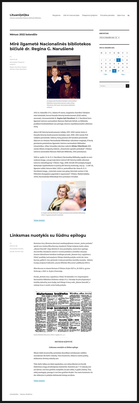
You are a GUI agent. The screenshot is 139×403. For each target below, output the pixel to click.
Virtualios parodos (107, 15)
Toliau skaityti (39, 220)
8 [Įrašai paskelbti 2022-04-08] (118, 60)
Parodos (20, 248)
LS (10, 56)
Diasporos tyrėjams (89, 15)
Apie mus (121, 15)
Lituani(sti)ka (19, 15)
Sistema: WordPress (26, 394)
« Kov (105, 74)
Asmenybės (13, 62)
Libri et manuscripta (71, 15)
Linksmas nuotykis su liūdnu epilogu (48, 235)
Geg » (123, 74)
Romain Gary (19, 251)
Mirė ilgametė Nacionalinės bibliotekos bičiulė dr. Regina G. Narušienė (50, 46)
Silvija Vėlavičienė (20, 69)
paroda (12, 251)
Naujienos (56, 15)
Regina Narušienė (15, 67)
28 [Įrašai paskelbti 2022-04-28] (114, 71)
